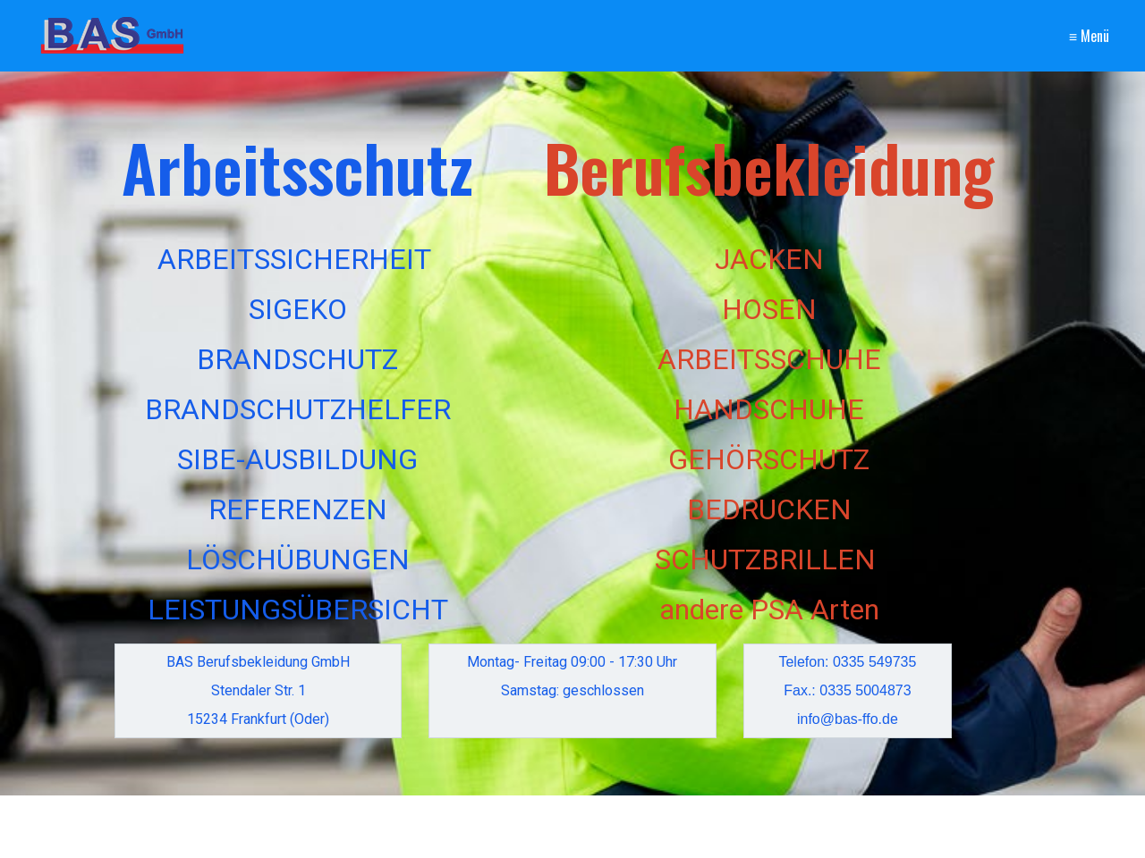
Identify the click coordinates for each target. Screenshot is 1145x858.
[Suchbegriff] (298, 827)
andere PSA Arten (769, 610)
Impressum (1062, 35)
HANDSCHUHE (769, 409)
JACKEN (769, 259)
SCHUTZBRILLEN (765, 559)
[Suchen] (398, 826)
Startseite (870, 35)
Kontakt (972, 35)
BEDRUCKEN (769, 509)
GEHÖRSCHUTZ (768, 459)
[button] (1000, 822)
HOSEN (769, 309)
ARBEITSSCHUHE (769, 359)
